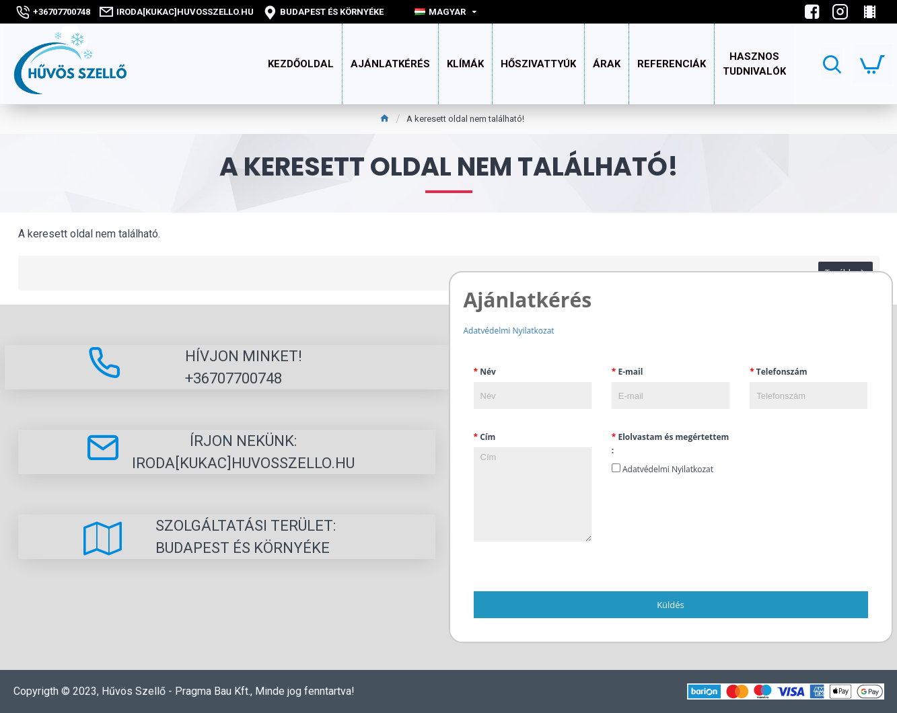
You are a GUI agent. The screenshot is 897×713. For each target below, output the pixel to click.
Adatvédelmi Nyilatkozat (509, 330)
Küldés (670, 605)
